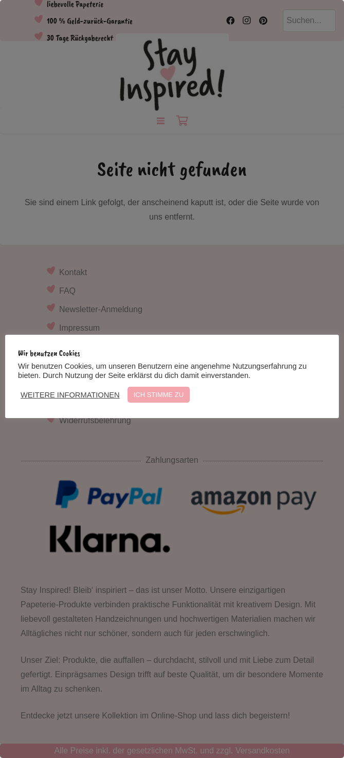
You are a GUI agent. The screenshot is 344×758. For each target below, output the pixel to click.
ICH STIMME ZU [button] (159, 395)
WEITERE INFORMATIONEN (70, 395)
